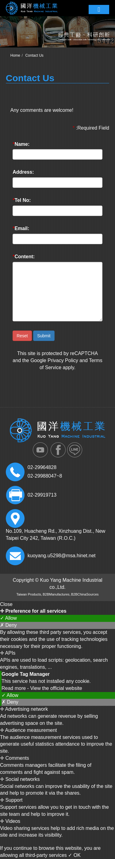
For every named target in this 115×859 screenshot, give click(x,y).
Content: (24, 256)
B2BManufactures (56, 594)
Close (6, 604)
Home (15, 55)
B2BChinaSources (85, 594)
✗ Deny (8, 625)
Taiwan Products (28, 594)
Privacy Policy (63, 360)
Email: (21, 228)
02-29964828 (42, 467)
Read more (14, 688)
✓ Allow (8, 618)
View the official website (56, 688)
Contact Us (34, 55)
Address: (23, 172)
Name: (21, 144)
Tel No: (22, 200)
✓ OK (74, 855)
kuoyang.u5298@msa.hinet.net (62, 555)
